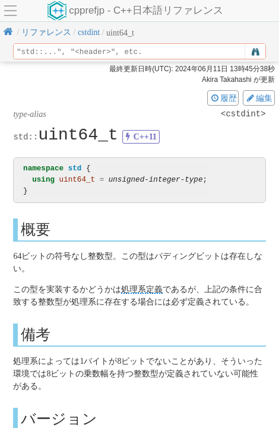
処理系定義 (142, 289)
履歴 (223, 98)
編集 (258, 98)
